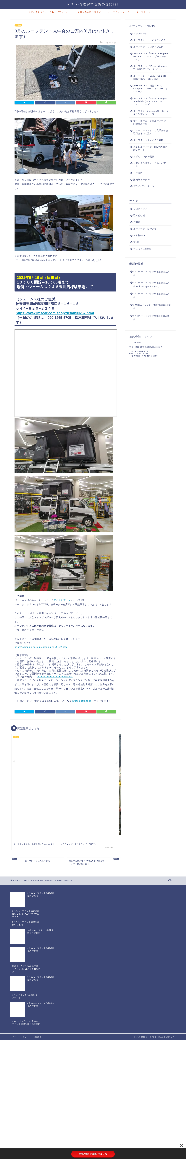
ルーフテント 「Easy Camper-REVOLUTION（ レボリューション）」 (148, 56)
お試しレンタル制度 (143, 162)
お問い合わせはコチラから (93, 1153)
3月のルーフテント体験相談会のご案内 (151, 280)
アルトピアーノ (62, 600)
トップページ (140, 33)
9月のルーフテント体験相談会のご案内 (151, 324)
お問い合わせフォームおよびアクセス (48, 12)
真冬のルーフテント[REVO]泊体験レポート (149, 154)
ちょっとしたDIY (142, 255)
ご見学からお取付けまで (88, 12)
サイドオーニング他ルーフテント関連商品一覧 (149, 128)
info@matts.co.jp (81, 701)
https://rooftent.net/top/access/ (55, 676)
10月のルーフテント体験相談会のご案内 (152, 313)
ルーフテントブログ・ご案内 (148, 46)
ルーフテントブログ (118, 12)
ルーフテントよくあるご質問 (148, 146)
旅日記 (136, 248)
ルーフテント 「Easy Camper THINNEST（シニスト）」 (149, 69)
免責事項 (37, 981)
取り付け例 (139, 221)
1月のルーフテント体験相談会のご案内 (151, 302)
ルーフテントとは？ (146, 12)
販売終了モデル (141, 185)
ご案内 (18, 25)
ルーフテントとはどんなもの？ (149, 40)
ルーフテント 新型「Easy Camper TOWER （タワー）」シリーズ (148, 94)
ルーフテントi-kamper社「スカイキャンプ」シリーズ (148, 118)
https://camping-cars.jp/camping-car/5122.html (41, 647)
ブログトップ (140, 215)
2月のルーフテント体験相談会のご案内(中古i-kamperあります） (151, 291)
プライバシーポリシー (145, 192)
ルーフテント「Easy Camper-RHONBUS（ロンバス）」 (148, 82)
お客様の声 (139, 241)
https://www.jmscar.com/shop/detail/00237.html (55, 313)
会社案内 (138, 179)
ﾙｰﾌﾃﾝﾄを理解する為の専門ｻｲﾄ (93, 4)
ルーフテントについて (145, 235)
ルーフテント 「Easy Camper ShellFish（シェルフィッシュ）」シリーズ (148, 107)
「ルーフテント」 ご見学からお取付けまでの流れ (149, 138)
